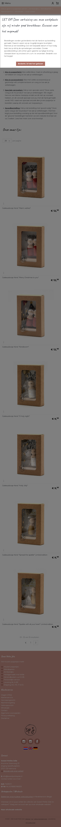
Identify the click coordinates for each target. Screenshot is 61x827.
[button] (30, 64)
